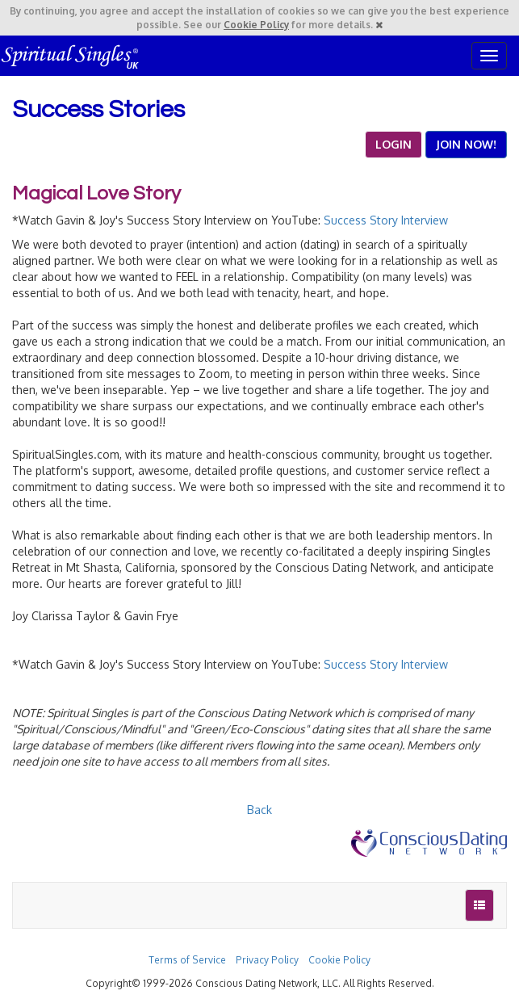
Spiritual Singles (70, 56)
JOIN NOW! (466, 144)
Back (259, 809)
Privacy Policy (267, 960)
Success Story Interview (386, 220)
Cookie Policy (256, 25)
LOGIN (393, 144)
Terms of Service (187, 960)
